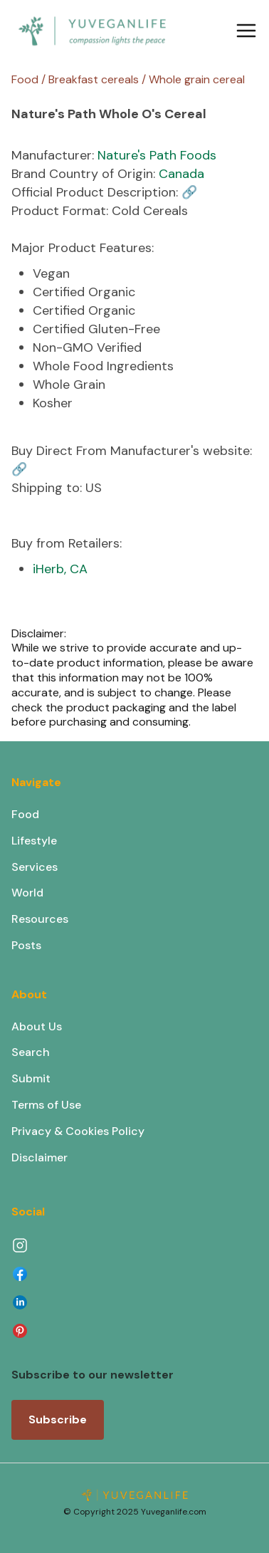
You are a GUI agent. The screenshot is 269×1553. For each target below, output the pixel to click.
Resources (39, 918)
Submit (31, 1078)
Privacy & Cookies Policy (77, 1131)
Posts (26, 945)
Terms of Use (46, 1104)
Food (25, 814)
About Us (36, 1026)
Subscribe (57, 1419)
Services (34, 866)
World (27, 892)
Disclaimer (39, 1157)
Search (30, 1052)
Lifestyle (34, 840)
